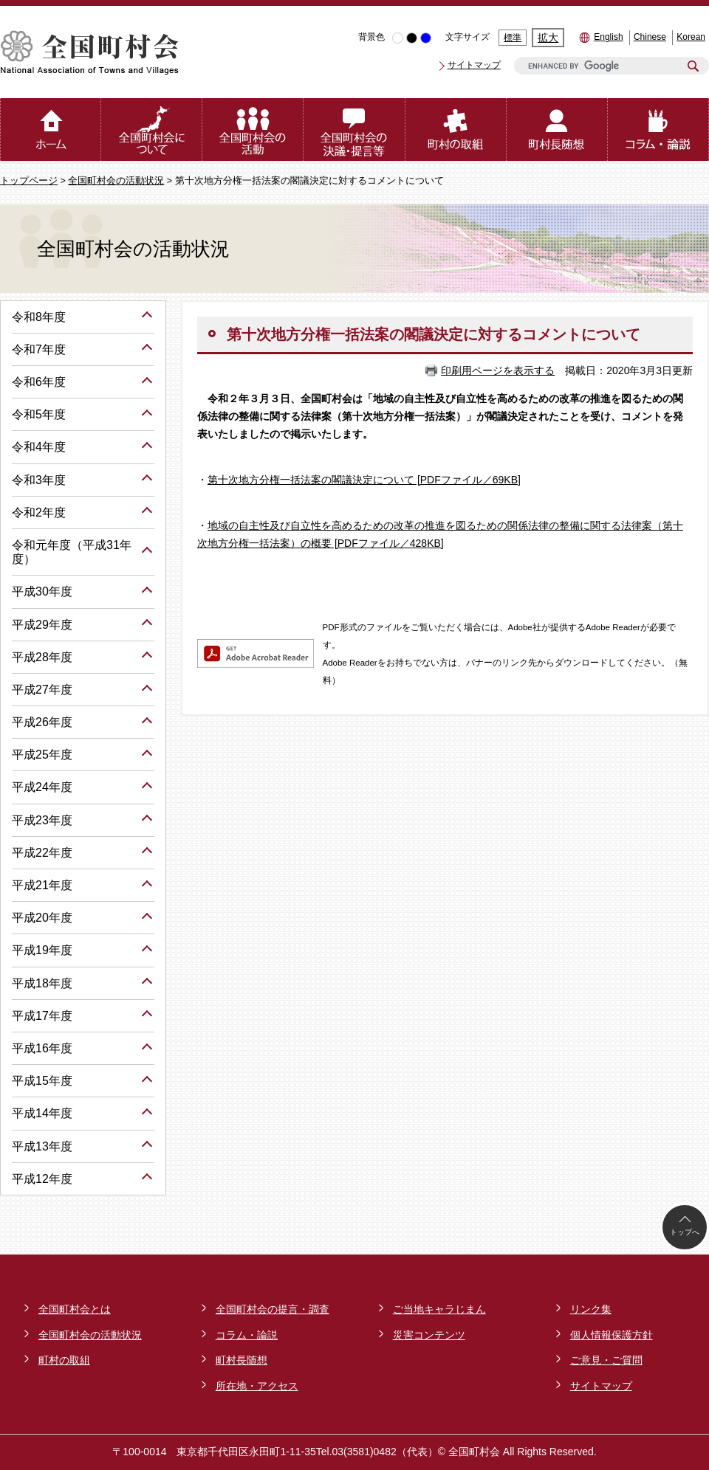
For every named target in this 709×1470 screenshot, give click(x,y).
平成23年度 (42, 820)
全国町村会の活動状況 (116, 181)
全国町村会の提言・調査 (272, 1309)
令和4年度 (39, 447)
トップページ (29, 181)
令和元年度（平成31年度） (71, 552)
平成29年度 (42, 624)
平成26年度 (42, 722)
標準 (512, 37)
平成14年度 (42, 1113)
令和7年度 (39, 349)
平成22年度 (42, 852)
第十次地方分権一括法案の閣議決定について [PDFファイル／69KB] (364, 480)
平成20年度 (42, 917)
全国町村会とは (74, 1309)
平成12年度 (42, 1179)
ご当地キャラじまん (439, 1309)
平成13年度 (42, 1146)
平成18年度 (42, 983)
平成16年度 (42, 1048)
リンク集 (591, 1309)
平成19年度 (42, 950)
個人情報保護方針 (611, 1335)
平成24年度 (42, 787)
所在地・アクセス (257, 1386)
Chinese (650, 37)
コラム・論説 (247, 1335)
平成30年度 (42, 591)
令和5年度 (39, 414)
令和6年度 (39, 382)
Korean (691, 37)
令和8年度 (39, 317)
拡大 (548, 38)
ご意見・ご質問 (606, 1360)
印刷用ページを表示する (498, 370)
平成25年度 (42, 754)
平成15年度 (42, 1080)
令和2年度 (39, 512)
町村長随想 (241, 1360)
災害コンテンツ (429, 1335)
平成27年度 (42, 689)
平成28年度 (42, 657)
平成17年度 (42, 1016)
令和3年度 (39, 480)
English (608, 37)
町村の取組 (64, 1360)
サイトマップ (474, 65)
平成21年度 (42, 885)
